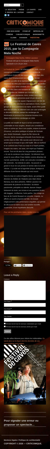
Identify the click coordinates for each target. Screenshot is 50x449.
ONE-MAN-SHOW (13, 31)
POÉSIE (21, 9)
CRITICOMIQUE (33, 443)
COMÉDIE (9, 34)
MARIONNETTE (38, 34)
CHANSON (23, 38)
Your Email (7, 309)
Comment (7, 279)
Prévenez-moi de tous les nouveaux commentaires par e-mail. (23, 324)
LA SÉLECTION (10, 9)
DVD (39, 9)
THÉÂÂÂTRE (34, 38)
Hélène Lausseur (31, 58)
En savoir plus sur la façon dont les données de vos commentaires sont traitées (24, 340)
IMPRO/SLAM (38, 31)
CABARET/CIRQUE (23, 34)
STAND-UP (26, 31)
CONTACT (30, 12)
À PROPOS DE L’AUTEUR (14, 12)
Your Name (7, 301)
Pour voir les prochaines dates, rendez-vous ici (21, 212)
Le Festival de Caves (12, 69)
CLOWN (13, 38)
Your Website (8, 316)
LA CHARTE (31, 9)
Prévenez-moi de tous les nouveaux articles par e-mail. (21, 327)
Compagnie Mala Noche (15, 58)
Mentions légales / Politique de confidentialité (22, 440)
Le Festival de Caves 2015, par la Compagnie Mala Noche (22, 48)
